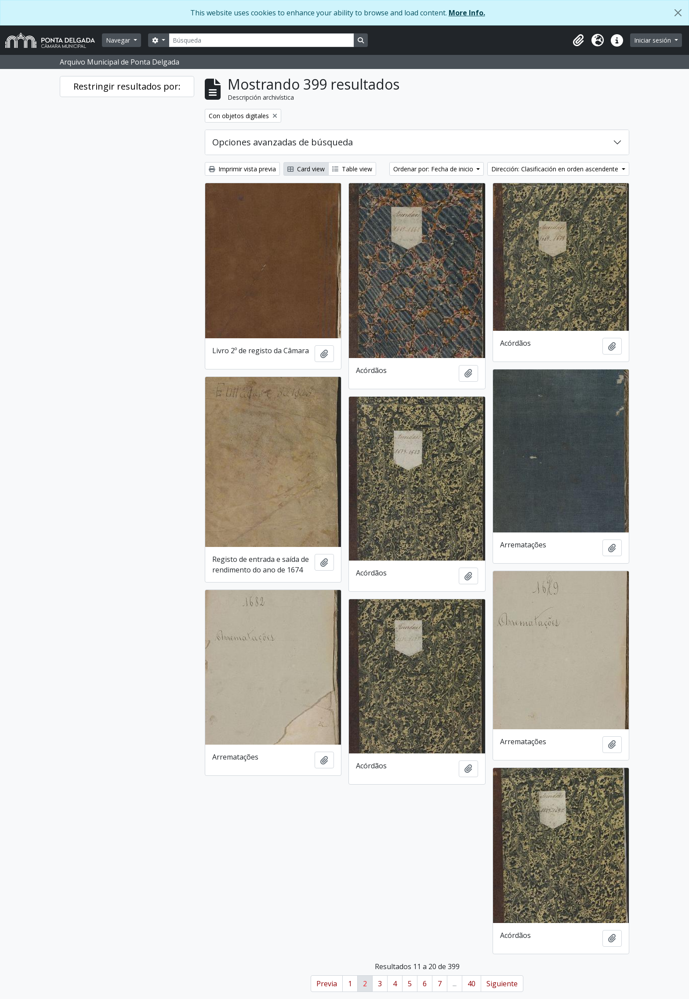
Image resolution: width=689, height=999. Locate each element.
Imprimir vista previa (242, 169)
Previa (326, 983)
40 (471, 983)
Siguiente (502, 983)
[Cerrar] (678, 12)
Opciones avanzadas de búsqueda (282, 142)
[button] (578, 40)
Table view (352, 169)
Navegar (119, 40)
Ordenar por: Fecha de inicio (434, 169)
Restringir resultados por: (127, 86)
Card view (306, 169)
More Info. (467, 13)
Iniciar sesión (653, 40)
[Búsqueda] (261, 40)
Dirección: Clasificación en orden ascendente (555, 169)
